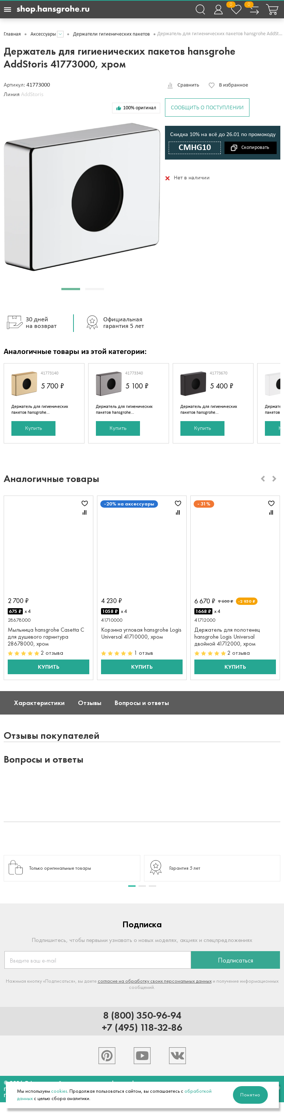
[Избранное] (236, 9)
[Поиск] (200, 9)
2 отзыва (52, 652)
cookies (59, 1091)
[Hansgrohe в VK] (177, 1055)
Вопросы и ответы (142, 703)
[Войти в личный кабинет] (218, 9)
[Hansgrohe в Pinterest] (106, 1055)
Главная (12, 34)
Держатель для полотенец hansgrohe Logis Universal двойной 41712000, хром (227, 636)
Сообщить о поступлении (207, 108)
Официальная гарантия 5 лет (112, 323)
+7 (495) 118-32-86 (142, 1027)
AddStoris (32, 95)
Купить (33, 428)
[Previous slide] (263, 479)
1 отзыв (143, 652)
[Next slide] (274, 479)
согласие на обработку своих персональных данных (155, 981)
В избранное (233, 85)
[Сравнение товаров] (254, 9)
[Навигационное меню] (7, 9)
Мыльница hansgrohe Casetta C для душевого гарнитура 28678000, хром (46, 636)
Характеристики (39, 703)
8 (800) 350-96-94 (142, 1015)
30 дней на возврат (30, 323)
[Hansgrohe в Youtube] (142, 1055)
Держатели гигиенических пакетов (111, 34)
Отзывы (89, 703)
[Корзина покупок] (272, 9)
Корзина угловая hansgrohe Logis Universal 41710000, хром (141, 633)
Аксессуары (43, 34)
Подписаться (235, 960)
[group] (72, 868)
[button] (70, 289)
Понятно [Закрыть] (250, 1095)
